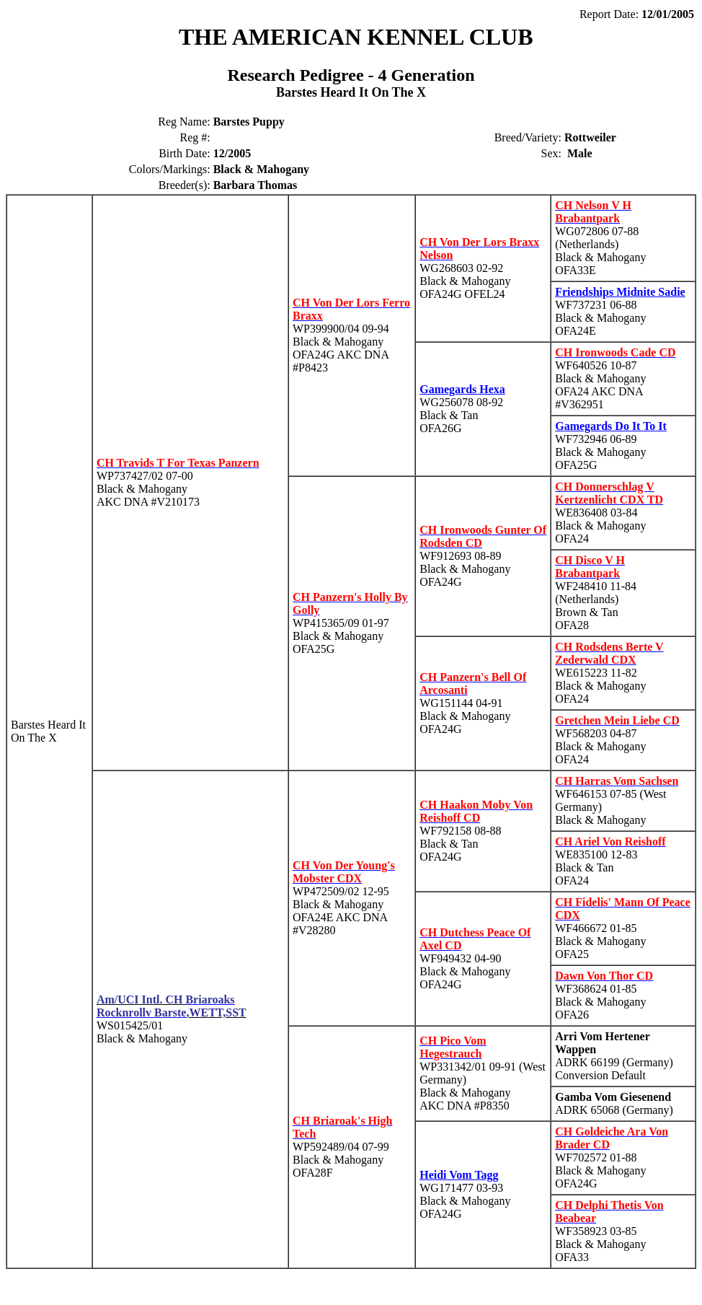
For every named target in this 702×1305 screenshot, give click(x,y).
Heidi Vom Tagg (458, 1175)
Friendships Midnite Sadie (620, 292)
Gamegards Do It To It (611, 426)
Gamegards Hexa (462, 389)
